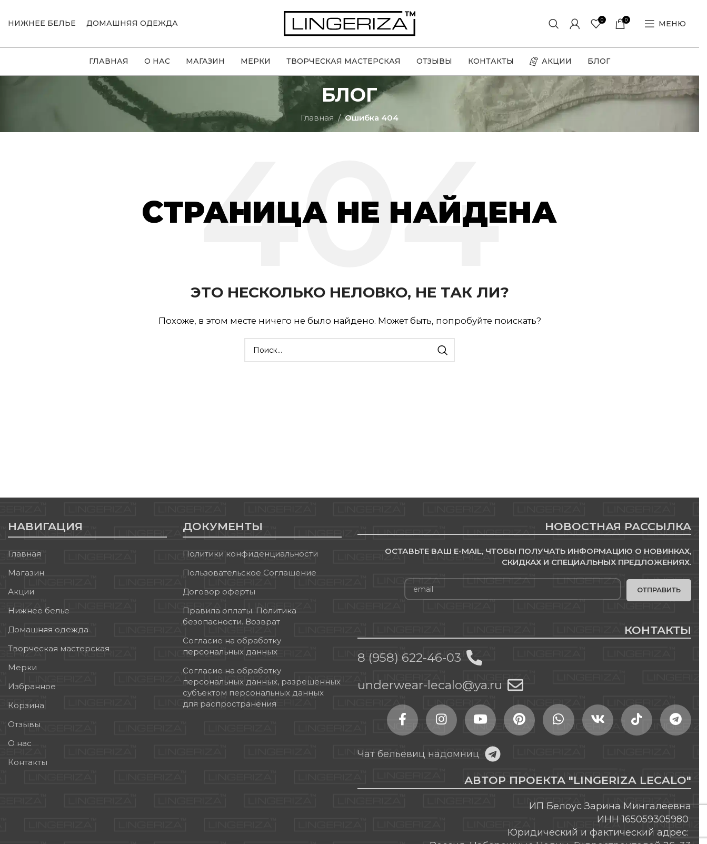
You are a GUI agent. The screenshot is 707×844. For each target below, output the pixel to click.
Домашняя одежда (48, 630)
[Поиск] (553, 23)
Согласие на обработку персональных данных (232, 646)
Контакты (27, 763)
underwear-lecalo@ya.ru (429, 685)
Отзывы (24, 725)
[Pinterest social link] (517, 720)
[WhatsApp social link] (557, 720)
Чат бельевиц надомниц (418, 754)
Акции (21, 592)
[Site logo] (349, 23)
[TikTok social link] (636, 720)
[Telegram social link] (675, 720)
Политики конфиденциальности (250, 554)
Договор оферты (219, 592)
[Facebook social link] (399, 720)
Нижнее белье (38, 611)
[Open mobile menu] (665, 23)
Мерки (22, 668)
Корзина (26, 706)
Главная (317, 118)
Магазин (26, 573)
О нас (20, 744)
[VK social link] (596, 720)
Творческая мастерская (58, 649)
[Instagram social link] (438, 720)
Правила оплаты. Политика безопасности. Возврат (239, 616)
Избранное (32, 687)
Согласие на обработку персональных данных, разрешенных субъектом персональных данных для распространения (262, 687)
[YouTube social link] (478, 720)
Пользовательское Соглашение (249, 573)
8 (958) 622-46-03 (409, 657)
